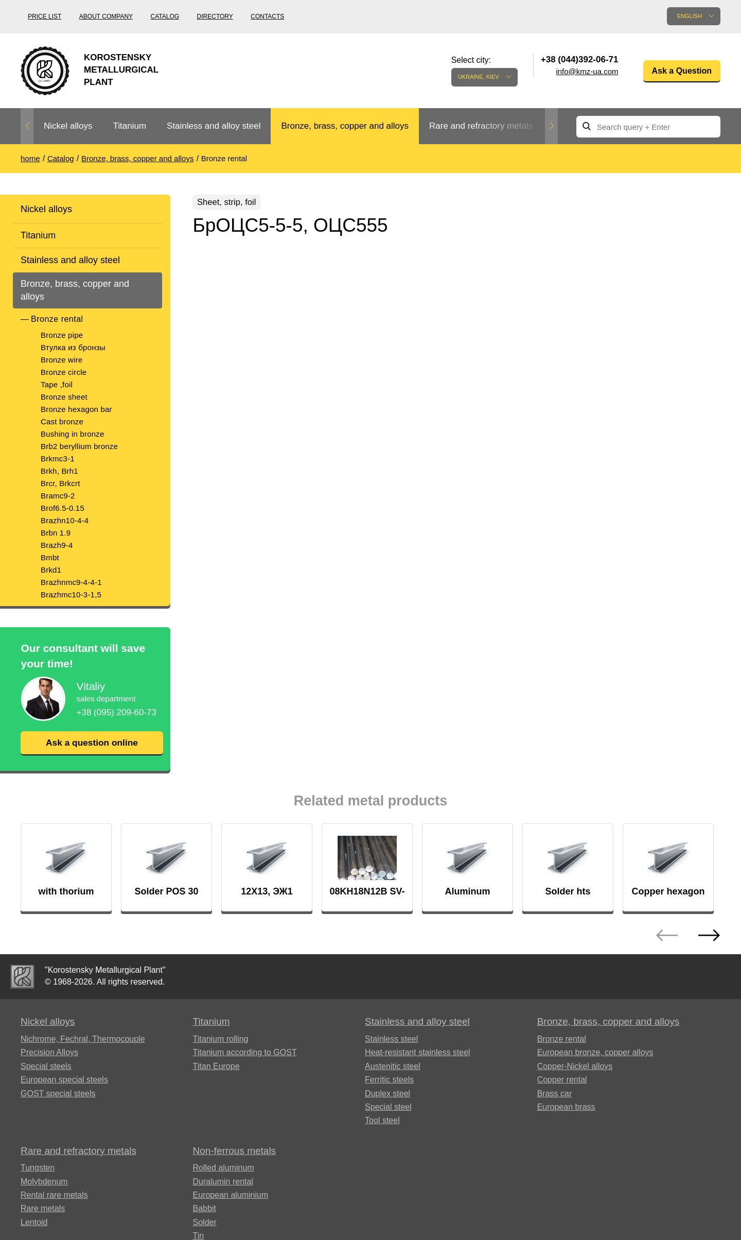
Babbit (204, 1208)
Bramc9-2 (58, 495)
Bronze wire (61, 359)
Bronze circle (63, 372)
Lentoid (34, 1222)
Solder (205, 1222)
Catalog (165, 16)
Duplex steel (387, 1094)
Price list (44, 16)
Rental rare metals (54, 1195)
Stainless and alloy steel (213, 126)
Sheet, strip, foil (231, 203)
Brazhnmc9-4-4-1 (71, 582)
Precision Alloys (49, 1052)
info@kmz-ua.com (587, 71)
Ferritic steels (389, 1080)
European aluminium (231, 1195)
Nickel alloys (68, 126)
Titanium (129, 126)
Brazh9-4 (57, 545)
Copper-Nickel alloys (575, 1066)
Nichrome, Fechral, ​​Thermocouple (83, 1039)
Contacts (267, 16)
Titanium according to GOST (245, 1052)
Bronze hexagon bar (76, 409)
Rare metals (43, 1208)
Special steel (388, 1107)
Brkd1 (51, 569)
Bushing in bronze (72, 433)
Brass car (554, 1094)
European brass (566, 1107)
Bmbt (50, 557)
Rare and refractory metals (481, 126)
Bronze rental (57, 319)
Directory (215, 16)
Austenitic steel (392, 1066)
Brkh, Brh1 (59, 471)
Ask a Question (682, 70)
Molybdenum (44, 1182)
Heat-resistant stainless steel (417, 1052)
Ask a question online (91, 742)
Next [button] (551, 126)
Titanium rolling (221, 1039)
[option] (67, 126)
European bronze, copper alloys (595, 1052)
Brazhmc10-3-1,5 (71, 594)
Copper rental (562, 1080)
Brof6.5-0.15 (62, 508)
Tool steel (382, 1120)
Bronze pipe (62, 335)
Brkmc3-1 (58, 458)
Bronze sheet (64, 396)
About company (106, 16)
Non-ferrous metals (234, 1151)
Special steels (46, 1066)
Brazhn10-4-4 (65, 520)
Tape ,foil (57, 384)
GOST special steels (58, 1094)
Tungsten (38, 1168)
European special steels (64, 1080)
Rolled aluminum (223, 1168)
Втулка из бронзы (73, 347)
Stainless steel (391, 1039)
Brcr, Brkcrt (60, 483)
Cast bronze (62, 421)
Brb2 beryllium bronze (79, 446)
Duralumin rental (223, 1182)
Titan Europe (216, 1066)
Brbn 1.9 (55, 532)
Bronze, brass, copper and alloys (345, 126)
